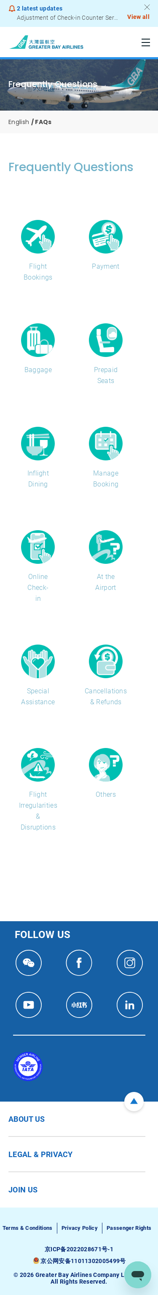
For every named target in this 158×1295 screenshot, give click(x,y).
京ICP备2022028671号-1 (79, 1249)
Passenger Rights (129, 1228)
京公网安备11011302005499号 (83, 1261)
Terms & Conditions (28, 1228)
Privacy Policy (80, 1228)
